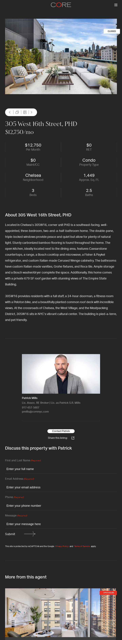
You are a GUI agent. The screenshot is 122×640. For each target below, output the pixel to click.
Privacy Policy (61, 546)
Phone (14, 497)
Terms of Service (82, 546)
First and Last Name (23, 460)
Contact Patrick (61, 431)
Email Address (19, 479)
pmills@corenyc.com (35, 411)
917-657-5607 (30, 407)
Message (16, 515)
